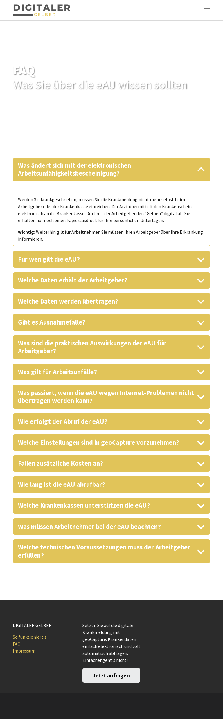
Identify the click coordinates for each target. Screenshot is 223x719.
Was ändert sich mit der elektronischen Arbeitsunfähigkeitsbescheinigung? (74, 169)
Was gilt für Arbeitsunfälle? (57, 372)
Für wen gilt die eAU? (49, 259)
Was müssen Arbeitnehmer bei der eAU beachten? (89, 526)
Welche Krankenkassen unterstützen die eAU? (84, 505)
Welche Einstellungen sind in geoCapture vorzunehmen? (98, 442)
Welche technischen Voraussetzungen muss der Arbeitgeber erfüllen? (104, 551)
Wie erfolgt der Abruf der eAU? (62, 421)
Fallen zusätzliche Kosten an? (60, 463)
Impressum (24, 651)
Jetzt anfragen (111, 675)
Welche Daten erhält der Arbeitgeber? (72, 280)
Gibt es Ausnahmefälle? (51, 322)
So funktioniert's (29, 637)
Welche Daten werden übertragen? (68, 301)
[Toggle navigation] (207, 10)
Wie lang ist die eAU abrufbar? (61, 484)
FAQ (17, 644)
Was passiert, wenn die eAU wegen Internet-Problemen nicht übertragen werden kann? (106, 397)
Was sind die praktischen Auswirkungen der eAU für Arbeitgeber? (92, 347)
